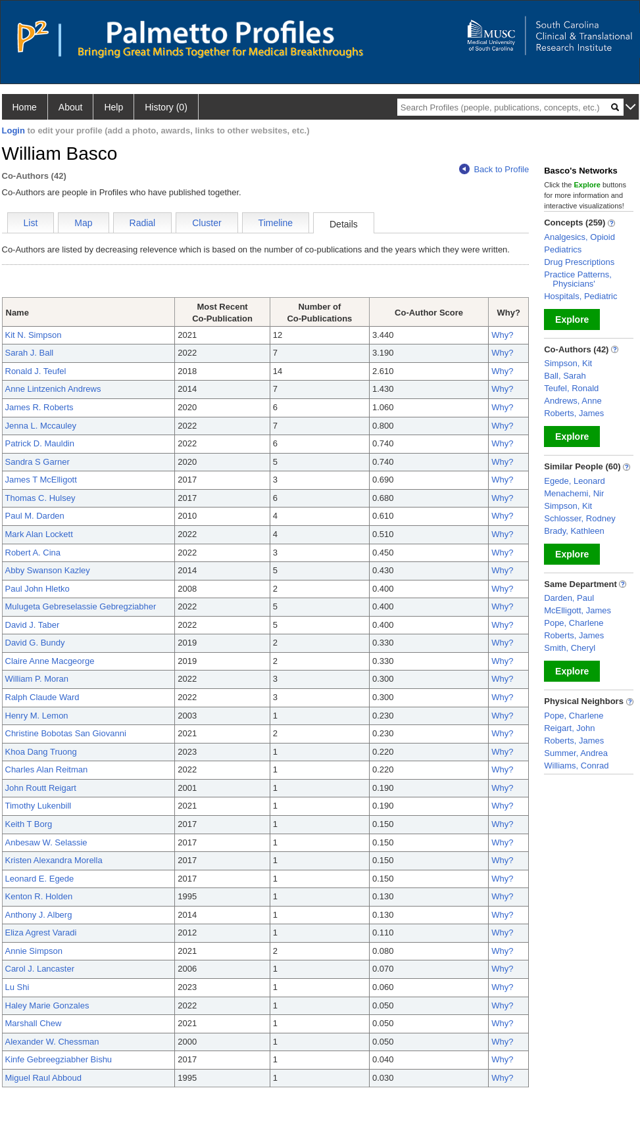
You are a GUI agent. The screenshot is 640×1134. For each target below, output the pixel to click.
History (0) (166, 107)
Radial (143, 223)
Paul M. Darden (34, 516)
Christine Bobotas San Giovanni (65, 733)
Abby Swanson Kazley (47, 570)
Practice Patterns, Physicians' (578, 279)
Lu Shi (17, 987)
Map (83, 223)
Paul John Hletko (37, 589)
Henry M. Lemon (36, 716)
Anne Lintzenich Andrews (53, 389)
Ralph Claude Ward (42, 697)
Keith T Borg (29, 824)
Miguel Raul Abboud (43, 1078)
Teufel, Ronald (571, 388)
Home (24, 107)
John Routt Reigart (40, 788)
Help (113, 107)
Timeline (275, 223)
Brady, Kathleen (574, 531)
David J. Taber (32, 625)
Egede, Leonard (574, 481)
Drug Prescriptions (579, 262)
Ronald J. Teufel (35, 371)
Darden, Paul (569, 598)
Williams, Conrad (576, 765)
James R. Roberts (39, 407)
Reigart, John (569, 728)
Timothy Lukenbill (38, 806)
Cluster (206, 223)
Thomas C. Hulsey (40, 498)
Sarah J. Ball (29, 353)
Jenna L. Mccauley (40, 426)
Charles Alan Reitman (46, 769)
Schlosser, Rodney (579, 518)
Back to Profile (494, 169)
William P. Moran (37, 679)
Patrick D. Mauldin (39, 443)
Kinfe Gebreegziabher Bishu (58, 1059)
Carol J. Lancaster (40, 969)
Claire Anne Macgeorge (50, 661)
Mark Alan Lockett (39, 534)
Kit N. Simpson (33, 335)
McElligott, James (577, 610)
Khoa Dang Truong (41, 752)
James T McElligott (41, 479)
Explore (572, 319)
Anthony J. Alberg (38, 915)
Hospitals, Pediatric (580, 296)
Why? (502, 335)
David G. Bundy (35, 643)
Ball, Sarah (565, 376)
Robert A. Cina (33, 552)
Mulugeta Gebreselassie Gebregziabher (81, 606)
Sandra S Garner (37, 462)
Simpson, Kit (568, 363)
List (31, 223)
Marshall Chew (33, 1023)
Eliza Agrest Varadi (41, 932)
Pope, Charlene (573, 623)
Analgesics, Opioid (579, 237)
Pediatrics (562, 249)
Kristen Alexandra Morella (54, 860)
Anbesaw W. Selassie (46, 842)
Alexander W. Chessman (52, 1042)
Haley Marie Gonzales (47, 1005)
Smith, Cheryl (569, 648)
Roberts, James (574, 413)
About (71, 107)
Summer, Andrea (576, 753)
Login (13, 130)
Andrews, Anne (572, 401)
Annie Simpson (33, 951)
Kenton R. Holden (39, 896)
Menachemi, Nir (574, 493)
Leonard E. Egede (39, 879)
